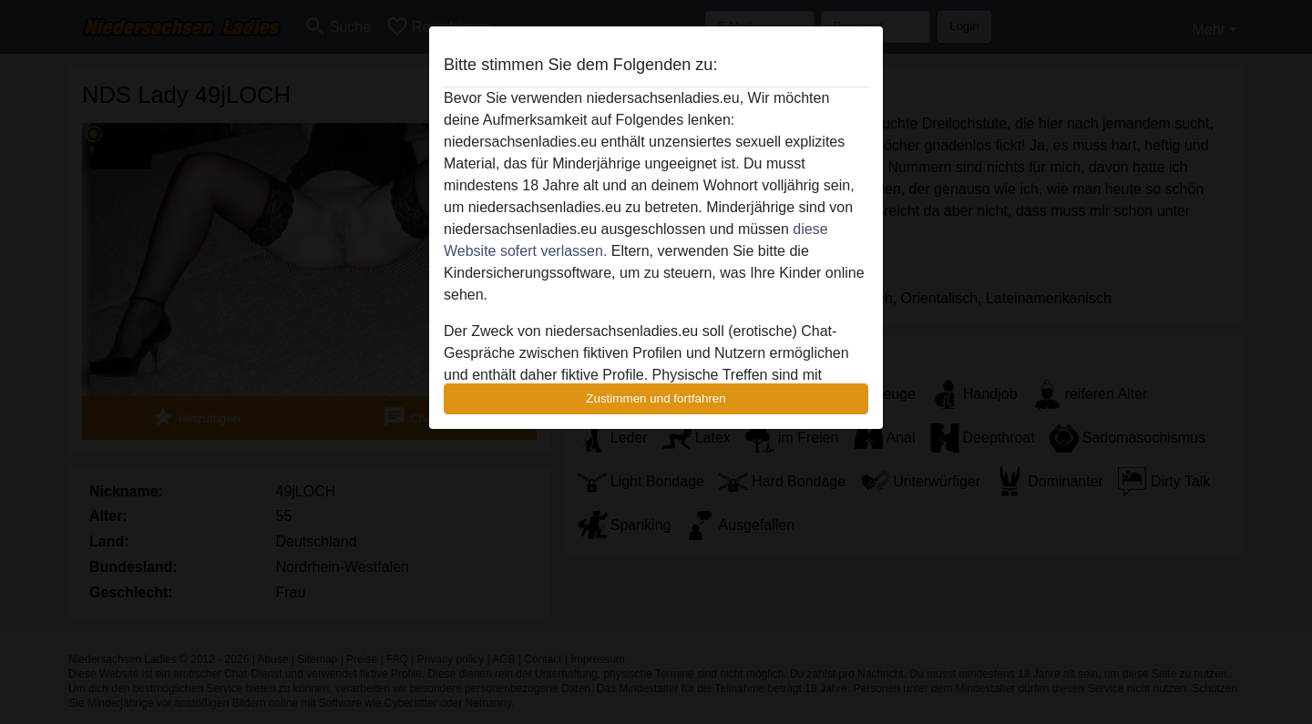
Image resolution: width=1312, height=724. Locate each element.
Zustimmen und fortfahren (656, 398)
